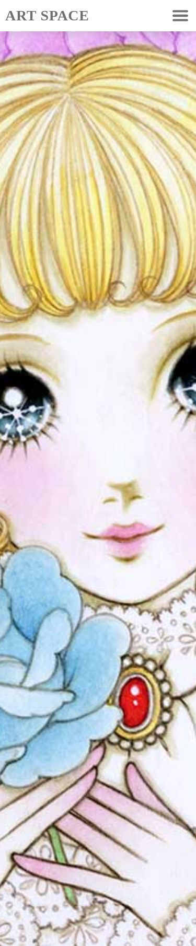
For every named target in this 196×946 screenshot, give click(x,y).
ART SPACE (47, 15)
